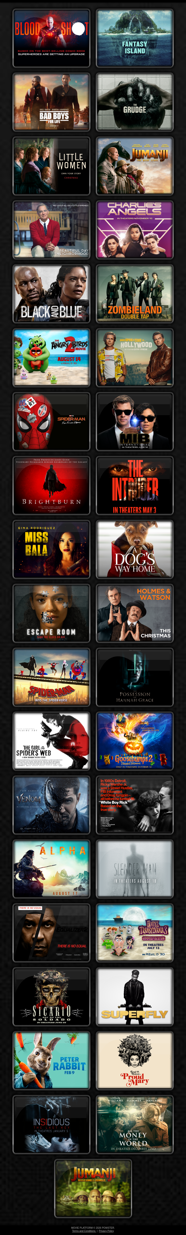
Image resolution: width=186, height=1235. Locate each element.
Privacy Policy (106, 1231)
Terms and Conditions (84, 1231)
